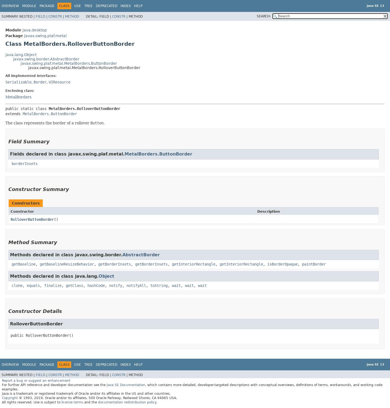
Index (126, 6)
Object (106, 276)
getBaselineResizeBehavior (67, 264)
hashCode (96, 285)
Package (47, 6)
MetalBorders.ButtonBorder (50, 114)
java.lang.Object (21, 55)
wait (176, 285)
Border (40, 82)
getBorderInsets (114, 264)
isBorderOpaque (282, 264)
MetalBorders (18, 97)
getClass (74, 285)
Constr (55, 16)
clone (17, 285)
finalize (52, 285)
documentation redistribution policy (127, 402)
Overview (10, 6)
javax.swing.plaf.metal (45, 36)
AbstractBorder (141, 254)
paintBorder (314, 264)
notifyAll (136, 285)
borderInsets (25, 163)
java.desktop (34, 30)
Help (138, 6)
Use (77, 6)
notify (115, 285)
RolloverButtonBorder (32, 219)
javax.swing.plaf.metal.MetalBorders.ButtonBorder (69, 63)
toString (159, 285)
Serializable (18, 82)
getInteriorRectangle (193, 264)
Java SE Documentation (126, 385)
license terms (72, 402)
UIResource (59, 82)
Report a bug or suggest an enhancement (36, 381)
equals (33, 285)
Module (29, 6)
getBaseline (23, 264)
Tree (88, 6)
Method (72, 16)
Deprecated (106, 6)
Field (40, 16)
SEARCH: (264, 16)
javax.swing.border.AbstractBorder (46, 59)
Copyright (10, 398)
